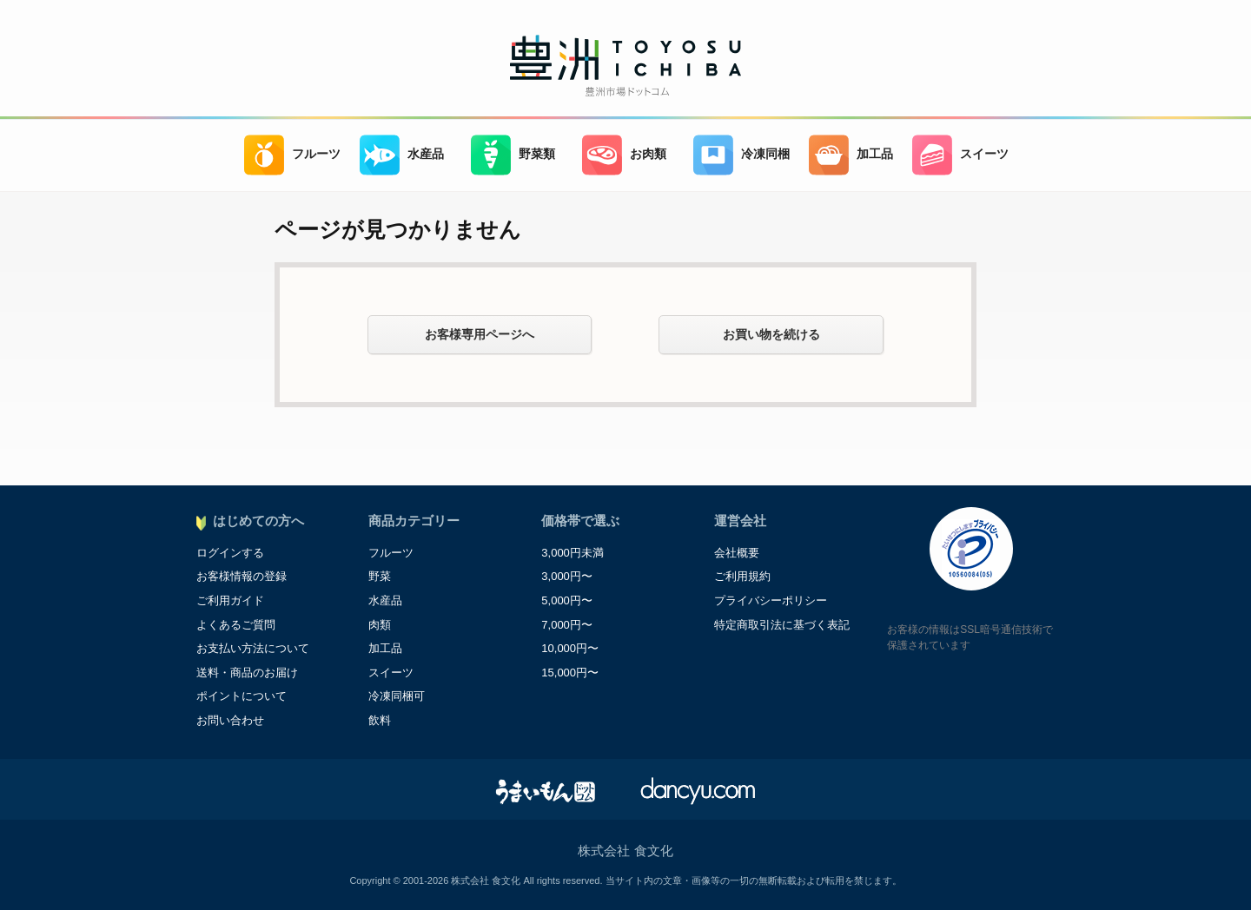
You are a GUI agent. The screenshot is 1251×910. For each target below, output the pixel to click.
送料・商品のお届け (247, 672)
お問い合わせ (230, 720)
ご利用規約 (742, 576)
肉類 (379, 624)
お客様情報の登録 (241, 576)
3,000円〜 (566, 576)
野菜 (379, 576)
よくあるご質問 (235, 624)
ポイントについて (241, 695)
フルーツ (292, 155)
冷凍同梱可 (396, 695)
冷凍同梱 (741, 155)
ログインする (230, 552)
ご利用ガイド (230, 600)
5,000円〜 (566, 600)
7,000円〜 (566, 624)
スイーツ (960, 155)
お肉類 (624, 155)
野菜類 (513, 155)
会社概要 (736, 552)
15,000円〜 (570, 672)
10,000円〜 (570, 648)
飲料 (379, 720)
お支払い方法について (252, 648)
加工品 (851, 155)
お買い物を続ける (771, 334)
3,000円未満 (572, 552)
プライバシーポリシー (770, 600)
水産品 (402, 155)
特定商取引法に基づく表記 (782, 624)
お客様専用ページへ (479, 334)
